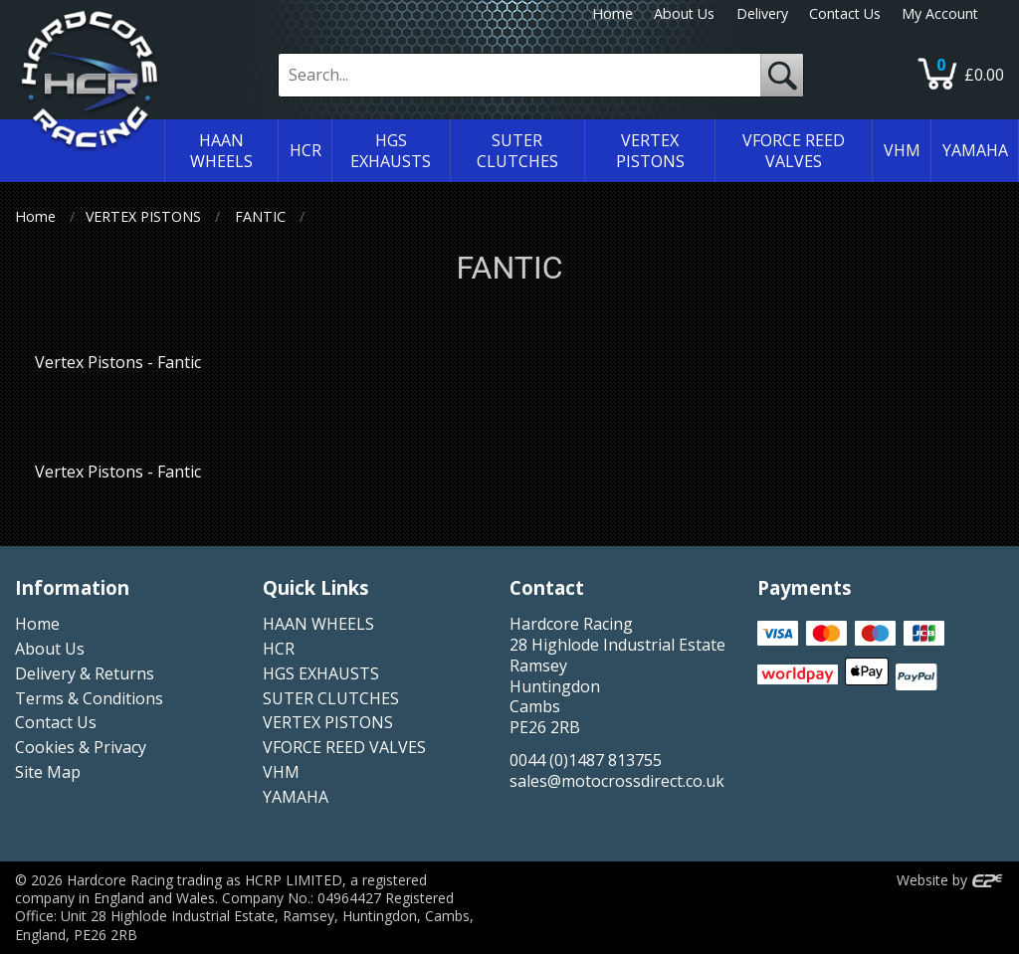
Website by (950, 879)
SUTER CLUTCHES (331, 698)
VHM (281, 772)
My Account (940, 13)
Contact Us (845, 13)
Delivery (762, 13)
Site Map (48, 772)
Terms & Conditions (89, 698)
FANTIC (260, 216)
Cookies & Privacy (80, 747)
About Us (684, 13)
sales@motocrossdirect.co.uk (617, 781)
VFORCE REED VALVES (344, 747)
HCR (279, 649)
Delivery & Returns (84, 673)
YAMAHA (295, 797)
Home (612, 13)
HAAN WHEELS (318, 624)
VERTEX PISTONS (143, 216)
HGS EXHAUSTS (321, 673)
